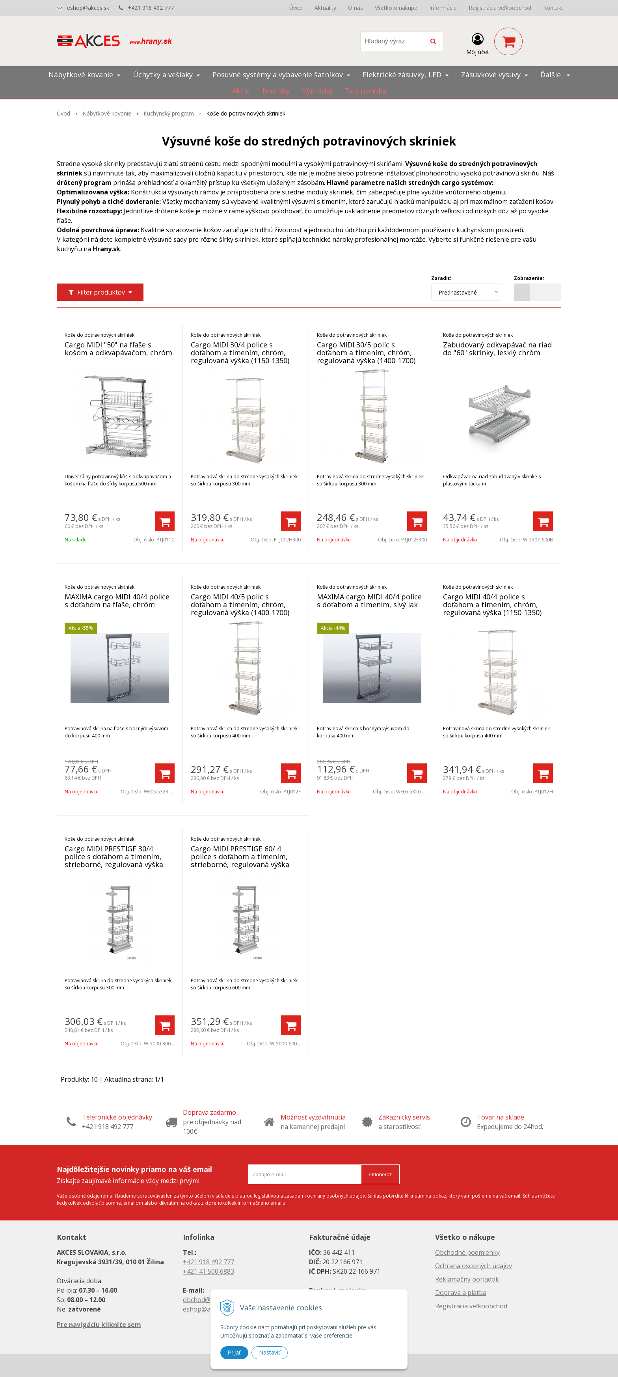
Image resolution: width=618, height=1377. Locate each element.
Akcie (241, 90)
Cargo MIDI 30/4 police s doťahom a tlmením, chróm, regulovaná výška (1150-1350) (240, 352)
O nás (355, 7)
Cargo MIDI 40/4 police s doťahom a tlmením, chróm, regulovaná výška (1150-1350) (492, 604)
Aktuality (325, 7)
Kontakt (553, 7)
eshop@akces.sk (88, 7)
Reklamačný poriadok (467, 1279)
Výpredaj (317, 90)
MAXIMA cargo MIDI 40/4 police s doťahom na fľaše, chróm (117, 600)
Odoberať (380, 1174)
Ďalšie (555, 74)
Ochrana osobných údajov (473, 1265)
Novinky (276, 90)
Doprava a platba (460, 1292)
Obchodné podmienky (467, 1252)
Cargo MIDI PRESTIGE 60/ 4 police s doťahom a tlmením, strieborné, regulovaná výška (240, 856)
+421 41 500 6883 (208, 1271)
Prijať (234, 1352)
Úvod (296, 7)
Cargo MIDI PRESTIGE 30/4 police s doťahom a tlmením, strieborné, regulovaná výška (114, 856)
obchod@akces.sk (209, 1299)
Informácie (443, 7)
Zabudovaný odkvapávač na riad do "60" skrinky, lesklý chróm (497, 348)
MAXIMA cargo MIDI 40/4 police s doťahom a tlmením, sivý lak (369, 600)
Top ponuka (365, 90)
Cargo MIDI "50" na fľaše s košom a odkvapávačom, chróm (118, 348)
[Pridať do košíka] (165, 521)
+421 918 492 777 (151, 7)
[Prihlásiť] (477, 43)
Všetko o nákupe (396, 7)
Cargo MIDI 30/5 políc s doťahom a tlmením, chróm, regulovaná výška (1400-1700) (366, 352)
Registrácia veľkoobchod (500, 7)
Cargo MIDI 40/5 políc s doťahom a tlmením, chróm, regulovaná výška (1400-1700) (240, 604)
